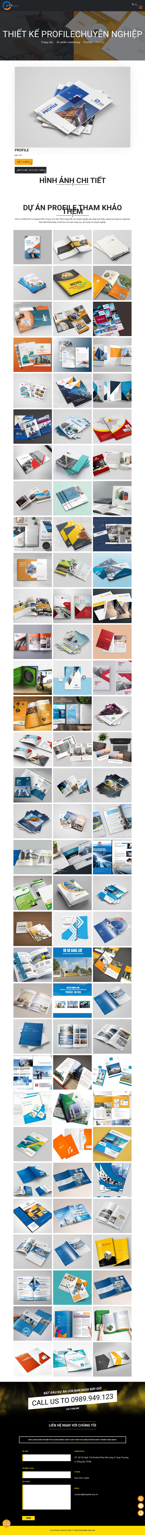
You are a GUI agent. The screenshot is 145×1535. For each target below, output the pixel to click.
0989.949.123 (92, 1398)
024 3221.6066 (81, 1478)
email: (77, 1488)
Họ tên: (25, 1451)
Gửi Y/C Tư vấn (6, 1523)
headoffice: (79, 1451)
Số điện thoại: (28, 1468)
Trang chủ (47, 42)
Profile (88, 42)
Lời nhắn (26, 1481)
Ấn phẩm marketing (68, 42)
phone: (77, 1472)
